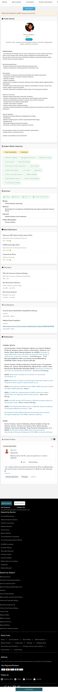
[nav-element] (52, 439)
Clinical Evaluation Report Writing (11, 540)
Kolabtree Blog (41, 642)
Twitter (17, 679)
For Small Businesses (7, 516)
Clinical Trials (4, 611)
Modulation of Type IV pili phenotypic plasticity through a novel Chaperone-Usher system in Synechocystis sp (28, 381)
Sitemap (29, 642)
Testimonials (19, 642)
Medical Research (6, 568)
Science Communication (31, 179)
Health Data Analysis (11, 170)
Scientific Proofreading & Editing (10, 580)
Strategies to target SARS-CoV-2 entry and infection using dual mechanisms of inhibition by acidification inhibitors (26, 354)
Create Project (29, 689)
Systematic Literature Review (9, 628)
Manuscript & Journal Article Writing (11, 597)
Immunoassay (9, 162)
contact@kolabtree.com (23, 510)
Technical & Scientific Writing (9, 600)
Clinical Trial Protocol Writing (9, 608)
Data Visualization (10, 152)
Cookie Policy (18, 649)
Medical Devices (5, 577)
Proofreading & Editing (12, 183)
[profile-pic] (7, 451)
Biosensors (37, 170)
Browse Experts (40, 639)
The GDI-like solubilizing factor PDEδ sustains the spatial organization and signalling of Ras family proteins (26, 393)
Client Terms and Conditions (10, 646)
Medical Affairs (4, 615)
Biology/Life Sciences (27, 158)
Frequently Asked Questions (9, 510)
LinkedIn (37, 679)
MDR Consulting (5, 618)
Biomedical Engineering (7, 605)
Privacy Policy (5, 649)
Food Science (5, 530)
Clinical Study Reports (7, 594)
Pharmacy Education (12, 477)
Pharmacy (25, 477)
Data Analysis (33, 166)
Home (3, 639)
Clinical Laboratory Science (13, 174)
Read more (7, 473)
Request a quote (26, 13)
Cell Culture (25, 170)
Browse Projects (6, 642)
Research (16, 197)
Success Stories (14, 639)
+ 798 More (33, 477)
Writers (4, 2)
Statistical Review (6, 526)
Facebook (27, 679)
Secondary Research (7, 551)
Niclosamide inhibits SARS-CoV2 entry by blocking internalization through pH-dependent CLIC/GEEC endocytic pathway (26, 413)
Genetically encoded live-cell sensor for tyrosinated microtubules (28, 370)
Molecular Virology (44, 158)
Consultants (30, 2)
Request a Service (6, 503)
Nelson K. (13, 450)
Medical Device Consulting (9, 561)
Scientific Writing (6, 548)
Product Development (40, 197)
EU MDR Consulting (7, 544)
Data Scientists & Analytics (9, 520)
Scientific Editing (6, 558)
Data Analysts (16, 2)
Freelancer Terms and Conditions (33, 646)
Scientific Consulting (7, 523)
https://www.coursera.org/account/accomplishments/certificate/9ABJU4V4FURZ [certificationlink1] (28, 326)
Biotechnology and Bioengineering (11, 587)
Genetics (3, 590)
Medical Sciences (5, 622)
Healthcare (23, 152)
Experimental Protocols (12, 179)
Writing (7, 197)
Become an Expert (19, 503)
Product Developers (45, 2)
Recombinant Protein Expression (15, 166)
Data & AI (26, 197)
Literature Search (6, 554)
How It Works (27, 639)
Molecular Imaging (10, 158)
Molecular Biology (23, 162)
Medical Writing (30, 174)
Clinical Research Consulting (10, 537)
